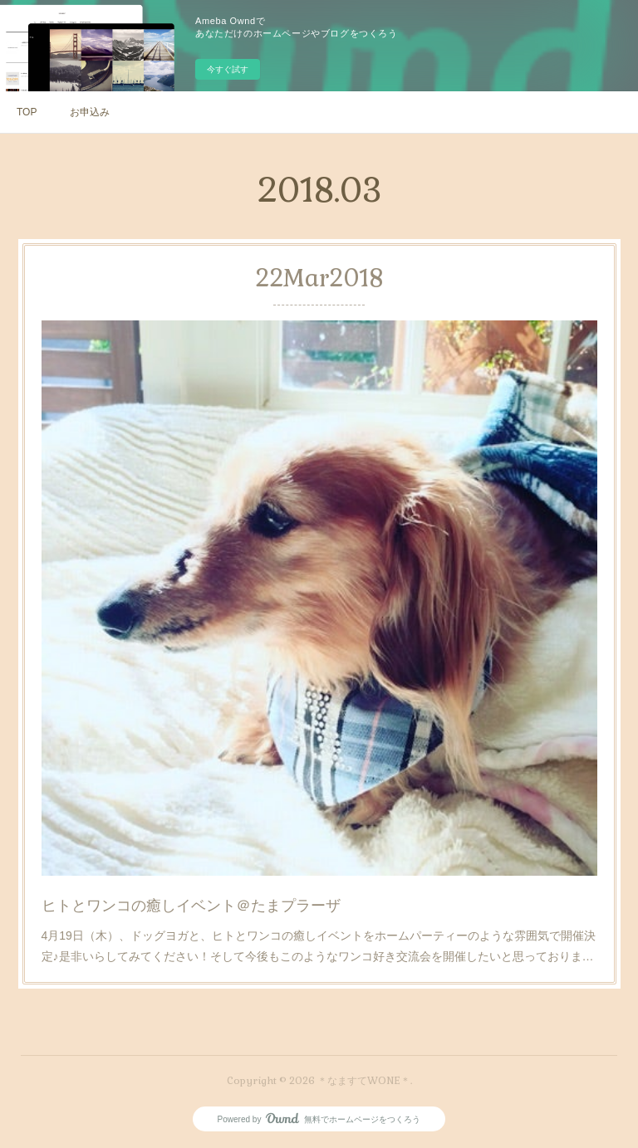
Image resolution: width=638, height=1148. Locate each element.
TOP (27, 112)
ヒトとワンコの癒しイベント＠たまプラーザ (193, 902)
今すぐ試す (227, 69)
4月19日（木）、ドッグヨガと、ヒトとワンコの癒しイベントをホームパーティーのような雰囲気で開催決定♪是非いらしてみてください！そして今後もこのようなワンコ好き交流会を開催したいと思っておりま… (318, 943)
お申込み (90, 112)
